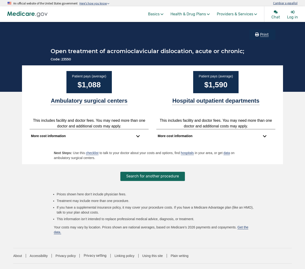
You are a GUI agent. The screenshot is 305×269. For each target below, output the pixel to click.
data (226, 153)
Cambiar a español (285, 3)
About (17, 255)
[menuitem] (155, 14)
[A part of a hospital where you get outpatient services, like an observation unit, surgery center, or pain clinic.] (215, 102)
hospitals (187, 153)
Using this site (152, 255)
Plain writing (179, 255)
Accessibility (39, 255)
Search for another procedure (152, 176)
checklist (92, 153)
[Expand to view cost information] (85, 136)
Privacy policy (66, 255)
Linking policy (124, 255)
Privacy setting (95, 256)
